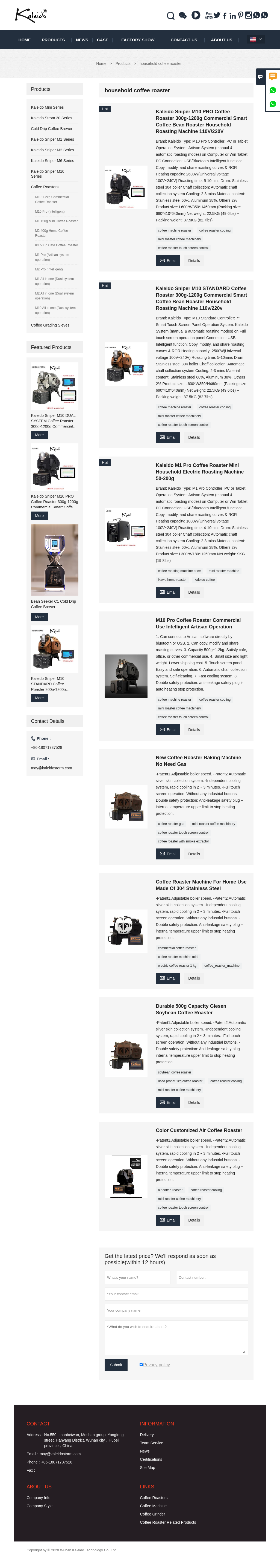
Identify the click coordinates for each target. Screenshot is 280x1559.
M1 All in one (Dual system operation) (54, 281)
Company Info (38, 1498)
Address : (34, 1435)
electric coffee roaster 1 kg (177, 966)
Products (53, 39)
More (39, 435)
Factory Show (137, 39)
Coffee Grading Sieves (50, 325)
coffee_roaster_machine (222, 966)
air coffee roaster (170, 1190)
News (82, 39)
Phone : (33, 1462)
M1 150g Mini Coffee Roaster (56, 221)
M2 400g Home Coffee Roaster (51, 233)
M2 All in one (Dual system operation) (54, 295)
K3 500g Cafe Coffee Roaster (56, 245)
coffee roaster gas (171, 824)
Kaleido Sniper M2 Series (52, 150)
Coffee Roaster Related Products (168, 1522)
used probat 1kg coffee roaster (180, 1081)
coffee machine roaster (174, 230)
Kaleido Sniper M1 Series (52, 139)
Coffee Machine (153, 1506)
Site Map (147, 1467)
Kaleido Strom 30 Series (51, 118)
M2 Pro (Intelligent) (49, 269)
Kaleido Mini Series (47, 107)
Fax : (30, 1470)
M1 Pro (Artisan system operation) (52, 257)
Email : (32, 1454)
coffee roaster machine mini (178, 957)
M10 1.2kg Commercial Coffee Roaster (52, 199)
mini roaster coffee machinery (179, 239)
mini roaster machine (224, 571)
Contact (38, 1424)
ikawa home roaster (172, 580)
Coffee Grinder (152, 1514)
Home (25, 39)
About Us (221, 39)
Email (168, 260)
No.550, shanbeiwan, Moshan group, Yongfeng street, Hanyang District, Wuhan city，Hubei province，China (84, 1440)
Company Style (39, 1506)
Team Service (151, 1443)
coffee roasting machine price (179, 571)
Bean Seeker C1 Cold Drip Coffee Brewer (53, 604)
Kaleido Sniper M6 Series (52, 160)
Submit (116, 1365)
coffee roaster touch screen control (183, 248)
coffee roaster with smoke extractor (183, 841)
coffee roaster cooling (215, 230)
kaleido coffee (204, 580)
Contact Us (184, 39)
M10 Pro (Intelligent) (49, 211)
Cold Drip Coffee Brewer (51, 128)
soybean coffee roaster (174, 1072)
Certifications (151, 1459)
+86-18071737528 (46, 747)
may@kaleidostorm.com (51, 768)
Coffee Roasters (44, 187)
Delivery (147, 1435)
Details (194, 260)
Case (102, 39)
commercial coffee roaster (177, 948)
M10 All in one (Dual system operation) (55, 310)
